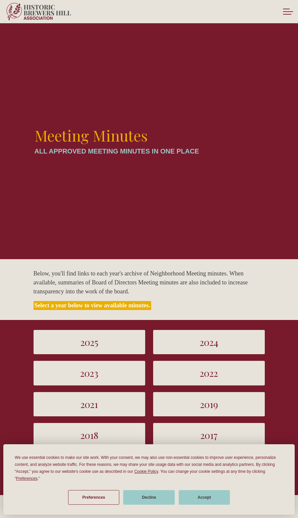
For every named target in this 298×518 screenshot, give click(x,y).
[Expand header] (288, 11)
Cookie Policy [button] (146, 471)
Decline (149, 497)
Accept (204, 497)
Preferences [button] (27, 478)
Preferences (93, 497)
